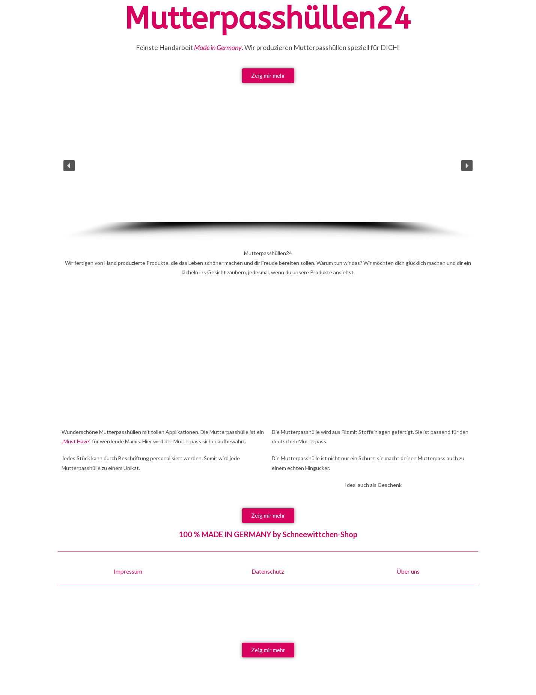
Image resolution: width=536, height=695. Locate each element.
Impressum (128, 571)
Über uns (408, 571)
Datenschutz (267, 571)
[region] (268, 175)
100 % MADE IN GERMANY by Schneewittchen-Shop (268, 534)
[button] (69, 165)
